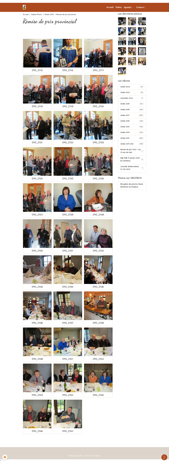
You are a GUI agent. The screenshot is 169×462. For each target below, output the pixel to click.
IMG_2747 (67, 431)
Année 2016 (132, 121)
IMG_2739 (37, 358)
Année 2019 (132, 104)
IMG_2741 (67, 358)
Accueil (109, 7)
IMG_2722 (67, 142)
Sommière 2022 (132, 98)
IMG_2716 (67, 70)
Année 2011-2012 (132, 144)
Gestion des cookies (92, 456)
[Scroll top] (164, 457)
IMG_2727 (37, 214)
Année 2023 (132, 93)
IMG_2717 (98, 70)
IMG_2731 (67, 250)
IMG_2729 (98, 214)
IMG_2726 (98, 178)
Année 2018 (132, 110)
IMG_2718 (37, 106)
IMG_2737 (67, 322)
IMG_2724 (37, 178)
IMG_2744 (67, 394)
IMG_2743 (37, 394)
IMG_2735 (98, 286)
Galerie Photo (36, 14)
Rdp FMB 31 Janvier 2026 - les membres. (132, 160)
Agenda (128, 7)
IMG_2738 (98, 322)
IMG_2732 (98, 250)
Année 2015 (132, 127)
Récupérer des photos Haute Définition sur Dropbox (131, 186)
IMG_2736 (37, 322)
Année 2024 (132, 87)
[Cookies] (5, 457)
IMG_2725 (67, 178)
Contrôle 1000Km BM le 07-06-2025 (132, 169)
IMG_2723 (98, 142)
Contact (140, 7)
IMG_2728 (67, 214)
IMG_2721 (37, 142)
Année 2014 (49, 14)
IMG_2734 (67, 286)
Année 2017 (132, 116)
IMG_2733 (37, 286)
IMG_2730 (37, 250)
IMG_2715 (37, 70)
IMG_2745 (98, 394)
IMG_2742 (98, 358)
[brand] (25, 7)
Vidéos (118, 7)
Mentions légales (75, 456)
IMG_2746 (37, 431)
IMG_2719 (67, 106)
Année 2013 (132, 139)
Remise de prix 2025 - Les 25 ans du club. (132, 152)
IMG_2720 (98, 106)
